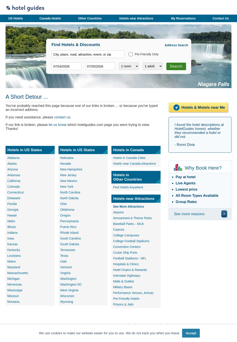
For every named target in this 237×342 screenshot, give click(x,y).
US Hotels (15, 18)
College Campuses (126, 235)
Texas (64, 255)
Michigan (13, 278)
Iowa (10, 238)
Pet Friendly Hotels (126, 298)
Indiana (12, 232)
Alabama (13, 158)
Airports (118, 212)
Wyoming (66, 301)
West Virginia (69, 290)
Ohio (63, 204)
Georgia (12, 209)
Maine (11, 261)
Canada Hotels (50, 18)
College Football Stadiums (131, 241)
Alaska (12, 163)
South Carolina (70, 238)
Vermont (66, 267)
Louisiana (14, 255)
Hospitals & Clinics (126, 264)
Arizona (12, 169)
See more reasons (189, 214)
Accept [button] (191, 333)
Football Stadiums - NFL (130, 258)
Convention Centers (127, 247)
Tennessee (67, 250)
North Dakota (69, 198)
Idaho (11, 221)
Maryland (13, 267)
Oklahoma (67, 209)
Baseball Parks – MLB (128, 224)
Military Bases (122, 287)
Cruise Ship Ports (125, 252)
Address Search (176, 45)
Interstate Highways (126, 275)
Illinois (11, 227)
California (13, 181)
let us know (57, 125)
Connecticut (15, 192)
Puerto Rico (68, 227)
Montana (13, 301)
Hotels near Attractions (136, 18)
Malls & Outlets (123, 281)
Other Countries (90, 18)
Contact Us (220, 18)
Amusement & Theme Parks (132, 218)
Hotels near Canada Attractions (134, 163)
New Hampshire (71, 169)
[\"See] (224, 213)
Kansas (12, 244)
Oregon (65, 215)
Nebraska (67, 158)
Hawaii (12, 215)
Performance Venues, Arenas (133, 293)
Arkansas (13, 175)
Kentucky (13, 250)
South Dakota (69, 244)
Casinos (118, 229)
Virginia (65, 273)
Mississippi (14, 290)
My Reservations (183, 18)
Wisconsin (67, 296)
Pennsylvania (69, 221)
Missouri (13, 296)
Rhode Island (69, 232)
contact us (62, 117)
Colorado (13, 186)
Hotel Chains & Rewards (130, 270)
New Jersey (68, 175)
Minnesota (14, 284)
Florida (12, 204)
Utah (63, 261)
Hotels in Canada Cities (129, 158)
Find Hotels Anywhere (128, 187)
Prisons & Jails (123, 304)
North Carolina (70, 192)
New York (66, 186)
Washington (68, 278)
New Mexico (68, 181)
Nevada (65, 163)
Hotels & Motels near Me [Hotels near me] (198, 107)
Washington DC (71, 284)
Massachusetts (17, 273)
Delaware (13, 198)
